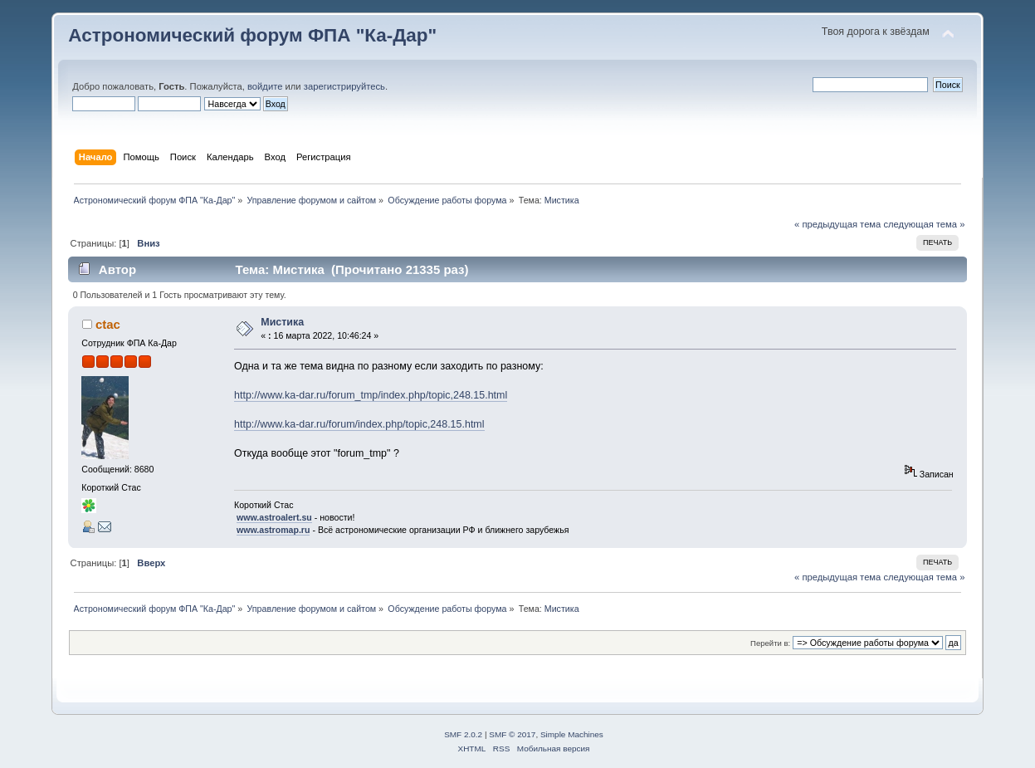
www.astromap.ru (273, 530)
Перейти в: (770, 643)
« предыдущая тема (837, 224)
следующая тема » (923, 224)
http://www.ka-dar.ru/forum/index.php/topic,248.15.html (359, 424)
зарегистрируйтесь (344, 86)
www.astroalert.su (274, 517)
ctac (107, 324)
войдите (264, 86)
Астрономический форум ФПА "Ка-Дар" (252, 35)
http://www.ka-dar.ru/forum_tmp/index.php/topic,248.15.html (370, 395)
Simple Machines (571, 734)
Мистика (282, 322)
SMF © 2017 (512, 734)
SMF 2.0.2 (463, 734)
